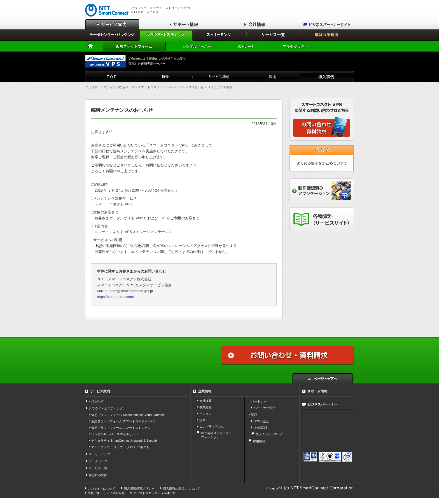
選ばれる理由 (98, 475)
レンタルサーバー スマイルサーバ (114, 434)
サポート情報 (317, 391)
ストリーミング (99, 454)
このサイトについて (101, 488)
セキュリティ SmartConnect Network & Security (124, 440)
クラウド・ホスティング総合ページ (109, 87)
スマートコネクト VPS (154, 87)
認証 (254, 414)
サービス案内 (100, 391)
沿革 (202, 420)
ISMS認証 (260, 427)
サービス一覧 (98, 468)
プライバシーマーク (269, 434)
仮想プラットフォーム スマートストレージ (121, 427)
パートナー (259, 401)
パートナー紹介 (264, 407)
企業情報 (204, 391)
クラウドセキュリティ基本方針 (154, 493)
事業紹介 (205, 407)
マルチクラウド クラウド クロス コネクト (120, 447)
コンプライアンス (211, 426)
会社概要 (205, 400)
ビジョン (205, 413)
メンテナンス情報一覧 (188, 87)
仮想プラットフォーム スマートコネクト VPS (123, 421)
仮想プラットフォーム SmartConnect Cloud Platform (127, 414)
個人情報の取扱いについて (181, 488)
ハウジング (96, 401)
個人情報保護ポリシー (139, 488)
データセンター (99, 461)
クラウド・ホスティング (106, 408)
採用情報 (259, 441)
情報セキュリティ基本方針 (106, 493)
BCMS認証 (261, 421)
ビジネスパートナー (322, 404)
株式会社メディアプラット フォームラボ (219, 435)
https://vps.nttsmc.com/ (115, 297)
